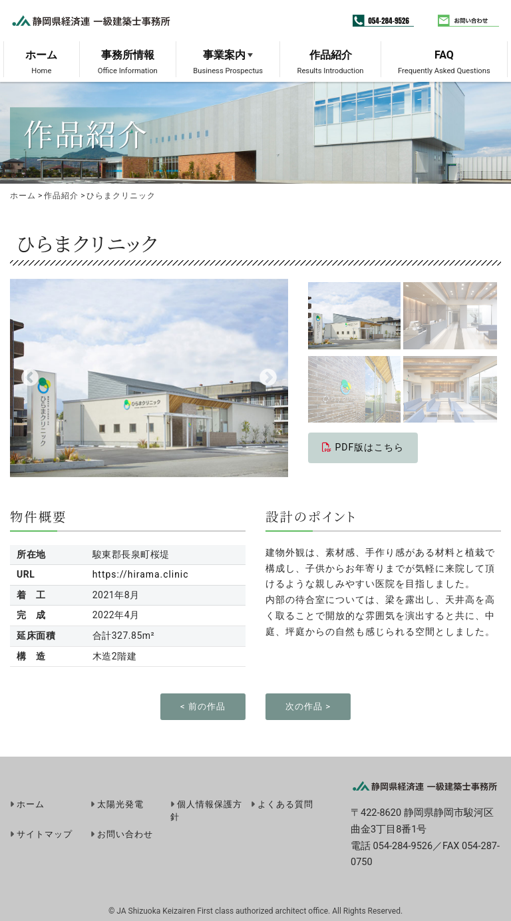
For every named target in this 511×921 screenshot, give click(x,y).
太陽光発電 (120, 804)
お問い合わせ (125, 834)
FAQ (444, 55)
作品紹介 (330, 55)
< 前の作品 (203, 706)
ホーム (41, 55)
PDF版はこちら (363, 447)
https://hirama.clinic (140, 574)
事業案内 (224, 55)
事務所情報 (127, 55)
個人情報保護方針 (206, 810)
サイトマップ (45, 834)
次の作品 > (308, 706)
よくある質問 (285, 804)
